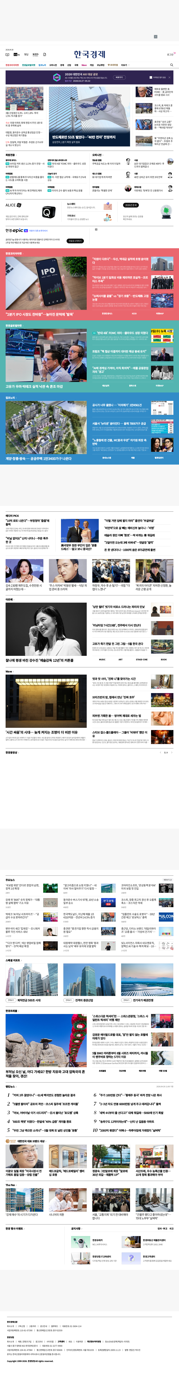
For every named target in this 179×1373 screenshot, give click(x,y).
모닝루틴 (100, 65)
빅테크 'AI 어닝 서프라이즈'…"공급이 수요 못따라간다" (22, 915)
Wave (84, 65)
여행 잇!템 (163, 1070)
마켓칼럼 (9, 173)
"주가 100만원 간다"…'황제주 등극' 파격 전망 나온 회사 (130, 1095)
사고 (171, 1228)
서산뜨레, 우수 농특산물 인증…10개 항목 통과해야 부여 (153, 1173)
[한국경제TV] (17, 54)
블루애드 (54, 1326)
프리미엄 (114, 64)
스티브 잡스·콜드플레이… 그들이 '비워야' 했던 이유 (119, 734)
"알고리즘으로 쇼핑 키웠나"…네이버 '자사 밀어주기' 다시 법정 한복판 (80, 888)
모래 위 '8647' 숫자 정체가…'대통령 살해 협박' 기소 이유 (23, 901)
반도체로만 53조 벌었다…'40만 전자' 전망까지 (83, 137)
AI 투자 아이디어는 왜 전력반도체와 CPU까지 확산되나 (24, 192)
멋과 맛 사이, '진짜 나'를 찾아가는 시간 (114, 679)
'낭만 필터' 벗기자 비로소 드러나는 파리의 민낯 (118, 607)
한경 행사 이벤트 (14, 1228)
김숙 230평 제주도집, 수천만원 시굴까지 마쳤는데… (24, 587)
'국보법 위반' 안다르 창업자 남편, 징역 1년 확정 (22, 886)
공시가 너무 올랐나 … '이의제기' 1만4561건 (117, 405)
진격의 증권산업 (78, 1000)
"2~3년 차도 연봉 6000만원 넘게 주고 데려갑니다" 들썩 (130, 1104)
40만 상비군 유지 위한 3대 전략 (148, 177)
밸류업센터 (159, 457)
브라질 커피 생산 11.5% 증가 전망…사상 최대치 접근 (25, 165)
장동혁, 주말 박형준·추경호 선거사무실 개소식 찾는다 (24, 143)
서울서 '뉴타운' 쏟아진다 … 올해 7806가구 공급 (119, 423)
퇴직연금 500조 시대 (23, 1000)
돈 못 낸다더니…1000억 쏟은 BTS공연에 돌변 (129, 550)
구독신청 (21, 1326)
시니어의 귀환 (56, 1215)
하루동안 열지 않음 (159, 77)
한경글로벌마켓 (28, 65)
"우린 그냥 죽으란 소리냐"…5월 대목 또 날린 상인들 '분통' (45, 1130)
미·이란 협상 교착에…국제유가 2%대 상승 (67, 178)
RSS (70, 1341)
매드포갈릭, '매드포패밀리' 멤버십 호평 (66, 1173)
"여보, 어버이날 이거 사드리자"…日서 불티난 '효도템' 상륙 (45, 1113)
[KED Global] (35, 54)
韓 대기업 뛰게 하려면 (102, 177)
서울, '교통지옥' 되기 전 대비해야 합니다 (110, 1216)
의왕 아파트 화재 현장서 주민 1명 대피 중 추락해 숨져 (24, 124)
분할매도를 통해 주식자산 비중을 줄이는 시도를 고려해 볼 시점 (25, 178)
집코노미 (42, 65)
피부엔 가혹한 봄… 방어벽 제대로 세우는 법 (116, 716)
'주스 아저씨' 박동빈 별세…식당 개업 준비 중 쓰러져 (68, 587)
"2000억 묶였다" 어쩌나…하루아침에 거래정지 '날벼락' (130, 1130)
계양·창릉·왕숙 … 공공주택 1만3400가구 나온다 (38, 458)
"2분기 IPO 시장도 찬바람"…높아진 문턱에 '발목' (39, 314)
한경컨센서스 (107, 313)
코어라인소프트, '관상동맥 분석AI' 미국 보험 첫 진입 (138, 886)
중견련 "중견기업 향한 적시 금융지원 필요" (80, 930)
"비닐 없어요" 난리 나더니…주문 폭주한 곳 (27, 540)
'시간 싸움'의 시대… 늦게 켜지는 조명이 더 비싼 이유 (42, 732)
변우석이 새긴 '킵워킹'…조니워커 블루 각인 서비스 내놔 (23, 930)
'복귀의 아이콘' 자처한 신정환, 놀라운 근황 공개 (153, 587)
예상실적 (105, 385)
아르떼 (9, 599)
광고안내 (43, 1326)
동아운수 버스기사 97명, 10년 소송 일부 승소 (81, 901)
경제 (62, 65)
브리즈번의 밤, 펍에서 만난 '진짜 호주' (113, 697)
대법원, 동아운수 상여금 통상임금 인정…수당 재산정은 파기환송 (24, 134)
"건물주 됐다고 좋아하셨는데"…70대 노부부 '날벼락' (153, 1216)
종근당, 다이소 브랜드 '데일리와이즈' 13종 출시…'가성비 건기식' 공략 (138, 932)
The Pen (10, 1185)
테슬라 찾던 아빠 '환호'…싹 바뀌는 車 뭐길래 (129, 535)
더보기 (124, 65)
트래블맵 (102, 1070)
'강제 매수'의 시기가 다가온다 (22, 1215)
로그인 (170, 54)
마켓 (160, 313)
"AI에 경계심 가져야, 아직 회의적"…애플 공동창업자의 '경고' (120, 370)
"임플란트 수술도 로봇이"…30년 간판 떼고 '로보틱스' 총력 (138, 915)
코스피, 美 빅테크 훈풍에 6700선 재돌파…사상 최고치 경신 (163, 110)
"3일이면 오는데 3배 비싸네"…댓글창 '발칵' (129, 542)
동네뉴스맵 (106, 457)
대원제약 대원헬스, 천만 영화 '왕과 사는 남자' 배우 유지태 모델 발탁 (81, 944)
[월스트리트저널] (26, 54)
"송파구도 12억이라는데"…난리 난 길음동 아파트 (126, 1122)
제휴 (20, 1341)
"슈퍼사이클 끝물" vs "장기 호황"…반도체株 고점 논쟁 (120, 297)
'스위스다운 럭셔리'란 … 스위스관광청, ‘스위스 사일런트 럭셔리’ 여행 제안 (120, 1018)
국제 (76, 65)
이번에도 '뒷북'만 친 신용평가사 (148, 190)
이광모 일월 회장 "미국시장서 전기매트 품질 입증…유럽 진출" (24, 1173)
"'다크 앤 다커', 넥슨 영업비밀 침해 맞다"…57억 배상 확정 (23, 944)
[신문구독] (44, 54)
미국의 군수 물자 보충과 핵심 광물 (65, 190)
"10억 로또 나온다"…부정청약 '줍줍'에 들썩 (27, 522)
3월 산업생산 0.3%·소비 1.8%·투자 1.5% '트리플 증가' (22, 114)
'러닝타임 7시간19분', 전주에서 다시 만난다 (116, 625)
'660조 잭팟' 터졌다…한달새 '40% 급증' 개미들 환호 (41, 1122)
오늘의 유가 (52, 173)
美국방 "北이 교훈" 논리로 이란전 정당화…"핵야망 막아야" (163, 124)
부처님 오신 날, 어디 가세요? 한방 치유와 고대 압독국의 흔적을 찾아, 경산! (45, 1073)
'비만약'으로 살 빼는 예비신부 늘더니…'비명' (129, 528)
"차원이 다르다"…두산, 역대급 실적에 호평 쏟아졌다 (120, 260)
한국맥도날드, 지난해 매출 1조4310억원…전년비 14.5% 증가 (79, 915)
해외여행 (142, 1070)
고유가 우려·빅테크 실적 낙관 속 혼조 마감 (34, 386)
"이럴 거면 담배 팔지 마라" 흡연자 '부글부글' (129, 521)
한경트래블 (11, 1011)
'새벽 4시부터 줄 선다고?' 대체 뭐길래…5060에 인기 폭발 (131, 1113)
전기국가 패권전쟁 (137, 1000)
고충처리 (32, 1326)
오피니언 (53, 65)
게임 (92, 65)
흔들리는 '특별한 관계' (102, 190)
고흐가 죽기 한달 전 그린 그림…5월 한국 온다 (117, 644)
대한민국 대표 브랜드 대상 (30, 1141)
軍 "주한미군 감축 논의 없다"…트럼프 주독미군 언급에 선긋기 (163, 142)
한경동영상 (11, 752)
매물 (133, 457)
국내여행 (122, 1070)
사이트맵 (50, 1341)
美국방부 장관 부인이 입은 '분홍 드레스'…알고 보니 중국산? (79, 547)
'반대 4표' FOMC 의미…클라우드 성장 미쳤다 (67, 165)
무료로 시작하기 (75, 240)
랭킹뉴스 (10, 1086)
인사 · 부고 (162, 1228)
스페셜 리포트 (13, 960)
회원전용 (10, 155)
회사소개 (10, 1326)
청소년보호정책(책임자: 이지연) (117, 1341)
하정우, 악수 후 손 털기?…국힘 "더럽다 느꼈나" (111, 587)
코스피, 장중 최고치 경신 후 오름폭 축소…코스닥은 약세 (138, 901)
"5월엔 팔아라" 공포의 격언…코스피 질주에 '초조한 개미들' (45, 1104)
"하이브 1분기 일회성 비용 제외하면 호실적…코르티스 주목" (120, 279)
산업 (69, 65)
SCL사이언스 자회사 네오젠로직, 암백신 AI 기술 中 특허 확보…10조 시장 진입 (138, 946)
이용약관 (79, 1341)
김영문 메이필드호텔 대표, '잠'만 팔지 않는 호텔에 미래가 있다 (120, 1036)
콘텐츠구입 (27, 1341)
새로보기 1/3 (168, 880)
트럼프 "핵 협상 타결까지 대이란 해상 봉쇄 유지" (119, 351)
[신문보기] (7, 54)
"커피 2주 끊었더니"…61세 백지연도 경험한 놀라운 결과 (43, 1095)
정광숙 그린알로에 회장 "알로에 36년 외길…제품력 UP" (109, 1173)
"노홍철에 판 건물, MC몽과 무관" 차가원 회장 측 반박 (119, 442)
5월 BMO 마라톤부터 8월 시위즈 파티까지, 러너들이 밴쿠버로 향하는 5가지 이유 (120, 1055)
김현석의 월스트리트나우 (57, 160)
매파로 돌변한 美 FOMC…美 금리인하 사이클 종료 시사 (163, 91)
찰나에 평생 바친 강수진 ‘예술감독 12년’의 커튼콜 (39, 660)
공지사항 (75, 1228)
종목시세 (132, 385)
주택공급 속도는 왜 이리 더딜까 (106, 163)
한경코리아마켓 (12, 65)
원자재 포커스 (11, 160)
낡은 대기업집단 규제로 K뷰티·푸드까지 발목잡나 (149, 165)
